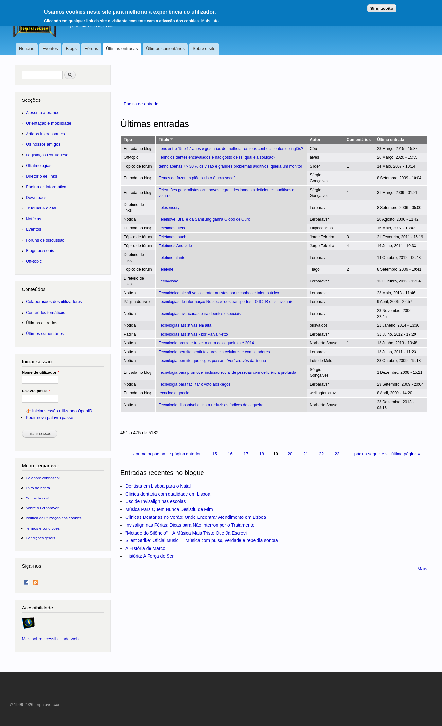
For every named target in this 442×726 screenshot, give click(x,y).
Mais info (209, 18)
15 (214, 453)
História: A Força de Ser (149, 556)
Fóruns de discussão (45, 240)
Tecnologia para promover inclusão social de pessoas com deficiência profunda (227, 372)
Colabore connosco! (43, 478)
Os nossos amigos (43, 144)
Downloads (36, 197)
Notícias (26, 48)
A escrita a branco (42, 112)
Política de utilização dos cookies (54, 518)
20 (290, 453)
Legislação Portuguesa (47, 155)
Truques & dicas (41, 208)
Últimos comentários (165, 48)
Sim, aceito (381, 6)
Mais (422, 568)
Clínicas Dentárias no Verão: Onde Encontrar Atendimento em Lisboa (195, 517)
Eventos (50, 48)
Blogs (71, 48)
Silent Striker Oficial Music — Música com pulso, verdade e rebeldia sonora (201, 540)
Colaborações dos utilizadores (54, 301)
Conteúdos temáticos (45, 312)
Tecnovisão (168, 281)
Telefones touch (172, 237)
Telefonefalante (172, 257)
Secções (31, 100)
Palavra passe (36, 391)
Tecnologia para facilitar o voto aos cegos (195, 384)
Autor (315, 139)
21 (305, 453)
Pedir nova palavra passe (49, 417)
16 (230, 453)
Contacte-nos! (37, 498)
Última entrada (390, 139)
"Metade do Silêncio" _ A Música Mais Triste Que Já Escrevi (186, 532)
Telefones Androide (175, 246)
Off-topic (34, 261)
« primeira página (148, 453)
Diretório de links (41, 176)
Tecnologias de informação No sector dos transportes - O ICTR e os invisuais (226, 301)
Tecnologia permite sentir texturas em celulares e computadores (214, 352)
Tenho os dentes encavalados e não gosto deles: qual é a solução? (217, 157)
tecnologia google (174, 393)
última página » (405, 453)
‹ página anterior (185, 453)
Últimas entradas (122, 48)
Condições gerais (40, 538)
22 (321, 453)
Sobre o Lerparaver (42, 508)
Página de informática (46, 186)
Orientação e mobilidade (48, 123)
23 (337, 453)
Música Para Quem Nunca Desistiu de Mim (169, 509)
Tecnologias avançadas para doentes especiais (200, 313)
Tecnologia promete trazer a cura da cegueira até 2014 (206, 343)
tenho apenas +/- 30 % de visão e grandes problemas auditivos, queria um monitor (230, 166)
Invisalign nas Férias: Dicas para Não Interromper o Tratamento (190, 525)
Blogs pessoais (40, 250)
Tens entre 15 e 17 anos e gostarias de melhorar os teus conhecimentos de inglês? (231, 148)
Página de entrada (141, 103)
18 (261, 453)
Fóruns (91, 48)
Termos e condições (43, 528)
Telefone (166, 269)
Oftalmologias (38, 165)
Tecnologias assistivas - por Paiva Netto (193, 334)
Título (166, 139)
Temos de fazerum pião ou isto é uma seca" (197, 178)
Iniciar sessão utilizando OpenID (62, 410)
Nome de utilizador (40, 372)
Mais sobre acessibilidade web (50, 638)
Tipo (128, 139)
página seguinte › (370, 453)
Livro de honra (38, 488)
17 (245, 453)
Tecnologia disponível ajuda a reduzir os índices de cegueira (211, 405)
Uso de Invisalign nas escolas (155, 501)
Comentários (359, 139)
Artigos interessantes (45, 133)
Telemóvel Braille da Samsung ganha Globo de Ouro (204, 219)
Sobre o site (204, 48)
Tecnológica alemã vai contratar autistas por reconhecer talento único (219, 293)
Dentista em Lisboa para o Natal (158, 486)
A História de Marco (145, 548)
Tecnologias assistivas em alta (185, 325)
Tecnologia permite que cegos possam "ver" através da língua (212, 360)
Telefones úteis (172, 228)
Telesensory (169, 207)
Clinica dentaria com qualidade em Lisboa (167, 494)
